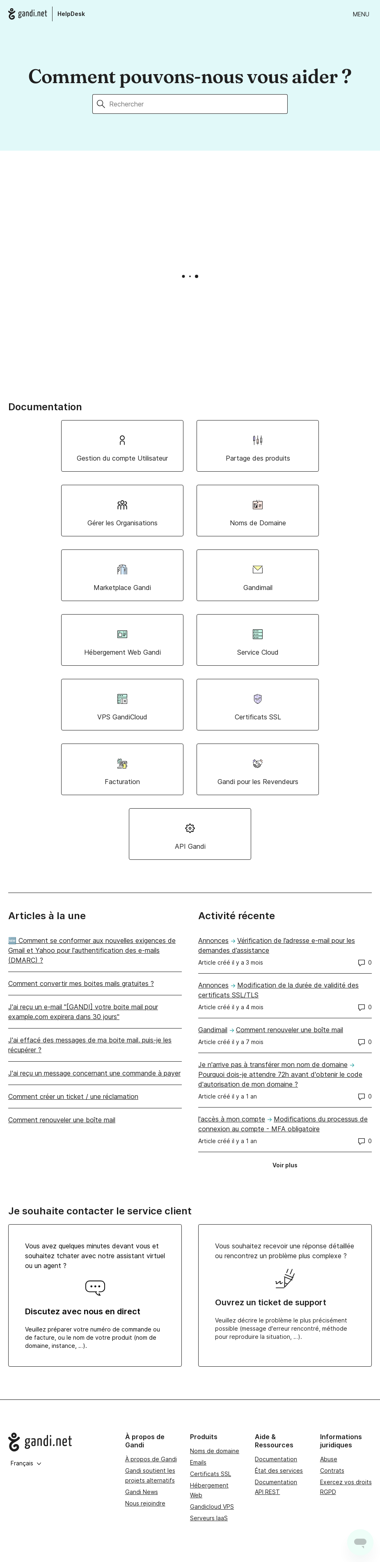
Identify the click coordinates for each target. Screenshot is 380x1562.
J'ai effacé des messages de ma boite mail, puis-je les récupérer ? (90, 1045)
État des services (279, 1470)
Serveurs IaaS (209, 1518)
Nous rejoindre (145, 1503)
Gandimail (212, 1030)
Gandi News (141, 1491)
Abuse (328, 1459)
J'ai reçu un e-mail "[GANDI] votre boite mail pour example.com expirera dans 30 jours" (83, 1012)
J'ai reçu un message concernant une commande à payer (94, 1073)
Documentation (276, 1459)
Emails (198, 1462)
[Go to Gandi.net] (60, 1442)
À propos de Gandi (151, 1459)
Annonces (213, 940)
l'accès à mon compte (231, 1119)
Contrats (332, 1470)
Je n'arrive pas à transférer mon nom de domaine (273, 1064)
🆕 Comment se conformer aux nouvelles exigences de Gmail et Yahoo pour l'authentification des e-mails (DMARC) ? (92, 950)
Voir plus (287, 1167)
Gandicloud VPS (212, 1506)
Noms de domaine (214, 1450)
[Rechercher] (198, 104)
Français (26, 1463)
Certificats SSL (210, 1473)
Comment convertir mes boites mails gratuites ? (81, 983)
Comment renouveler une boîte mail (61, 1120)
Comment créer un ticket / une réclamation (73, 1096)
